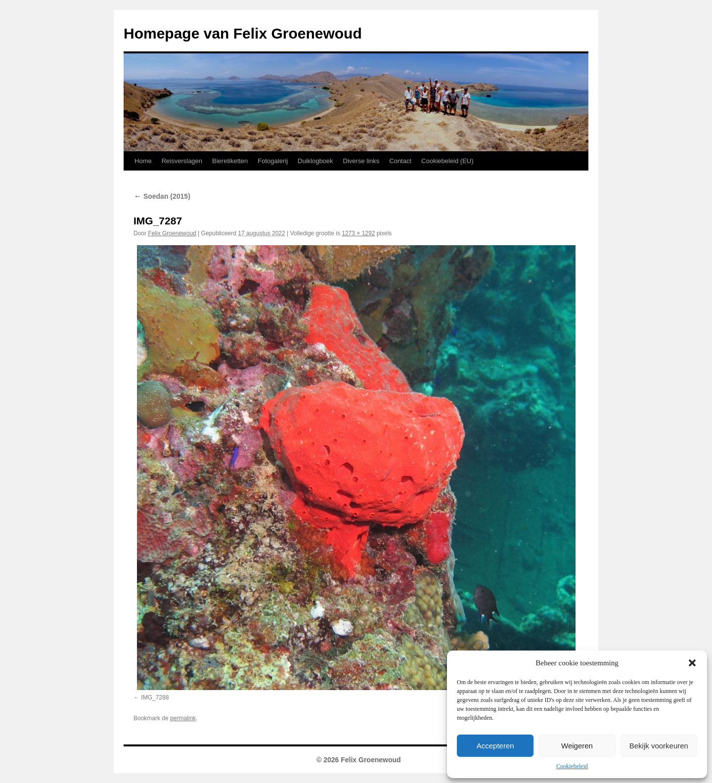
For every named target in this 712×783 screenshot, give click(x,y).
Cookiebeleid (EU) (447, 161)
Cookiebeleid (572, 766)
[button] (692, 663)
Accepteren (495, 745)
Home (143, 161)
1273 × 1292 (358, 233)
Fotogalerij (273, 161)
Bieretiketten (230, 161)
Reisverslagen (182, 161)
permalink (183, 718)
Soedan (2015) (162, 196)
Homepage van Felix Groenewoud (243, 33)
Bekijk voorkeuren (658, 745)
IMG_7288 (155, 697)
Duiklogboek (315, 161)
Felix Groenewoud (172, 233)
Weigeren (577, 745)
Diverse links (361, 161)
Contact (400, 161)
